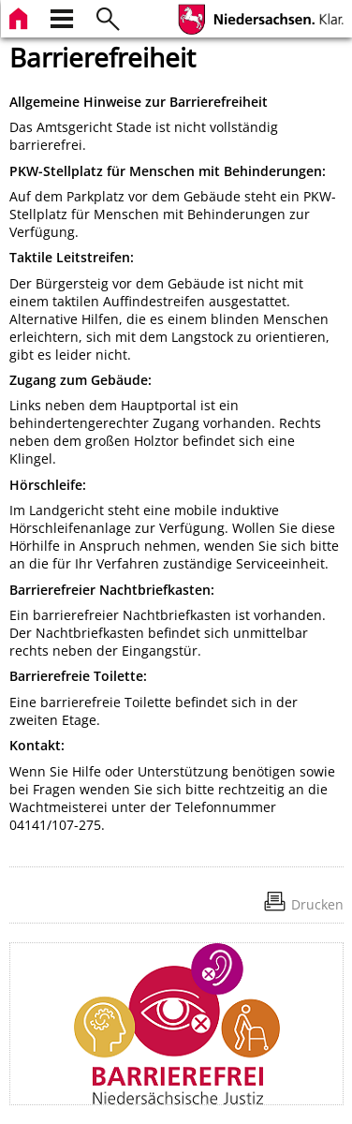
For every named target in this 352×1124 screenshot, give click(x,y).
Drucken (317, 904)
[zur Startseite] (20, 16)
